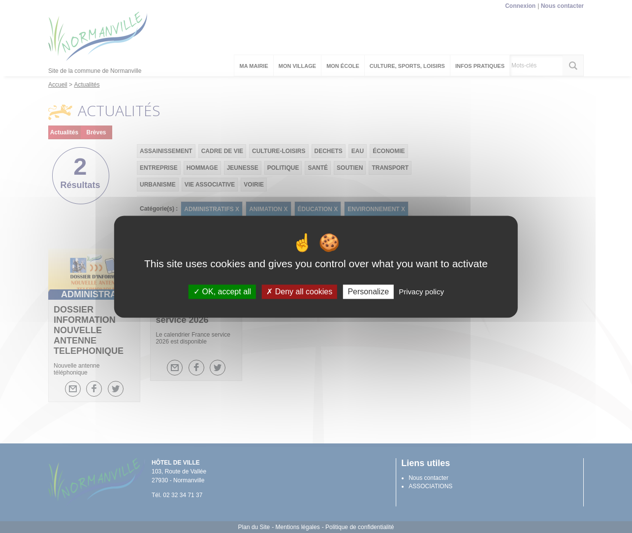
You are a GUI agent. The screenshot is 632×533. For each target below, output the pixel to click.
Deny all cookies (299, 291)
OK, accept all (222, 291)
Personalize (368, 291)
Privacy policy (421, 291)
